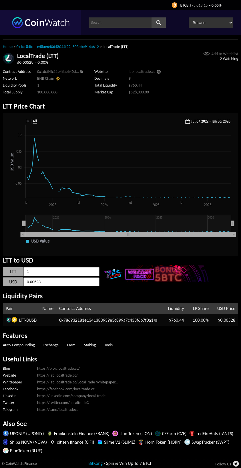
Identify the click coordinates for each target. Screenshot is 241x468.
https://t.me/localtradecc (57, 409)
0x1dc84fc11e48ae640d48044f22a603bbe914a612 (58, 46)
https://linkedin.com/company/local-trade (71, 395)
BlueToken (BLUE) (26, 450)
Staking (90, 345)
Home (8, 46)
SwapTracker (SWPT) (210, 442)
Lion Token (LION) (135, 433)
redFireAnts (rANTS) (214, 433)
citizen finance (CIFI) (75, 442)
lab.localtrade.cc (142, 71)
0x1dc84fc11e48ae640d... (58, 71)
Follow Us (223, 464)
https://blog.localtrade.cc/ (58, 368)
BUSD (31, 320)
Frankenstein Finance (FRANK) (81, 433)
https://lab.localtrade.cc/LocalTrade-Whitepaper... (77, 382)
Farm (71, 345)
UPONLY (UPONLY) (27, 433)
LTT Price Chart (24, 106)
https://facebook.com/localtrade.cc (66, 389)
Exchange (51, 345)
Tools (108, 345)
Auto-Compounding (19, 345)
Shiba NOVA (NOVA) (28, 442)
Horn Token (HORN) (163, 442)
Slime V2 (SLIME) (119, 442)
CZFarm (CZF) (174, 433)
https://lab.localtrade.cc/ (57, 375)
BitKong (95, 463)
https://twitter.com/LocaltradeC (63, 402)
